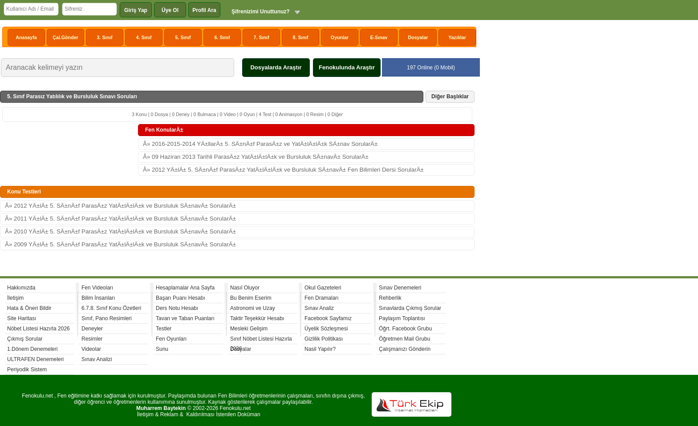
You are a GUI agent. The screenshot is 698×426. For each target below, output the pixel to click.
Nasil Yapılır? (320, 349)
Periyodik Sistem (27, 369)
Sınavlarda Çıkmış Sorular (410, 308)
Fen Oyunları (171, 339)
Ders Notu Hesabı (177, 308)
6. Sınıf (222, 37)
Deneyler (92, 329)
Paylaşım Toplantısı (402, 318)
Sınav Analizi (96, 359)
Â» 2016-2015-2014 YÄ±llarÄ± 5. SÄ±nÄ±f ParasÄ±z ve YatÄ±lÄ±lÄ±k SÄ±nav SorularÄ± (260, 144)
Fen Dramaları (321, 298)
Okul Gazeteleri (322, 288)
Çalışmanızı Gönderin (404, 349)
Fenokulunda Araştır (347, 67)
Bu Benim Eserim (251, 298)
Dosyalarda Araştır (275, 67)
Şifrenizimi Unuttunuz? (260, 11)
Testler (163, 329)
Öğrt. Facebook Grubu (405, 329)
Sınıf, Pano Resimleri (106, 318)
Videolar (91, 349)
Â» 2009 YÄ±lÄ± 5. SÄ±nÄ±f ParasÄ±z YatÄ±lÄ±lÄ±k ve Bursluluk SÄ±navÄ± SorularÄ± (120, 244)
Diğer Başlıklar (450, 96)
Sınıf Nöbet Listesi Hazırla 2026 (261, 340)
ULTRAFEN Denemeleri (35, 359)
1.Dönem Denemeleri (32, 349)
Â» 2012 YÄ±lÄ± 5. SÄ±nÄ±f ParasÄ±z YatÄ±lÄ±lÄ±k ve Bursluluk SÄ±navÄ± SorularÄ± (120, 205)
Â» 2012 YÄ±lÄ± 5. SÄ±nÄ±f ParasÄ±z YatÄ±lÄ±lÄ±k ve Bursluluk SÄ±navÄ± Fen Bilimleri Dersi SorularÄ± (283, 169)
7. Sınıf (261, 37)
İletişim (15, 298)
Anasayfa (26, 37)
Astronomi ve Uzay (252, 308)
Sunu (162, 349)
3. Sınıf (105, 37)
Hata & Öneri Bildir (29, 308)
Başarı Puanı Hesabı (180, 298)
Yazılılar (457, 37)
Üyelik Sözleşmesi (326, 329)
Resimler (91, 339)
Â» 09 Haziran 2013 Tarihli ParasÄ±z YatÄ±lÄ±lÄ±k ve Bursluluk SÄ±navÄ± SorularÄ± (256, 156)
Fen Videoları (97, 288)
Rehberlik (390, 298)
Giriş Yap (135, 10)
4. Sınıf (144, 37)
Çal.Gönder (65, 37)
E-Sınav (378, 37)
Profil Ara (204, 10)
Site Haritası (21, 318)
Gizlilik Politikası (323, 339)
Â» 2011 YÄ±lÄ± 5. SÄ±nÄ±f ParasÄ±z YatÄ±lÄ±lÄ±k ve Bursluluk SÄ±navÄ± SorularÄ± (120, 218)
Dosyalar (418, 37)
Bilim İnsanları (98, 298)
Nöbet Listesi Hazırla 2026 (38, 329)
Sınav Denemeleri (400, 288)
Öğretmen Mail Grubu (404, 339)
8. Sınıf (300, 37)
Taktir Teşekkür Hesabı (257, 318)
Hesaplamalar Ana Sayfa (185, 288)
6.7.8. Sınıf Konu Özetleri (111, 308)
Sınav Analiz (319, 308)
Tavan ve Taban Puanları (185, 318)
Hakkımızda (21, 288)
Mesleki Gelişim (249, 329)
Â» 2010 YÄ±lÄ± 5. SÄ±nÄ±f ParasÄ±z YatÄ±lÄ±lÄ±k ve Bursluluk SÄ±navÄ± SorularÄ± (120, 231)
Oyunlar (340, 37)
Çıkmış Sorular (24, 339)
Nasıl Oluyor (245, 288)
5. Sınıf (183, 37)
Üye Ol (170, 10)
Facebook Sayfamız (328, 318)
